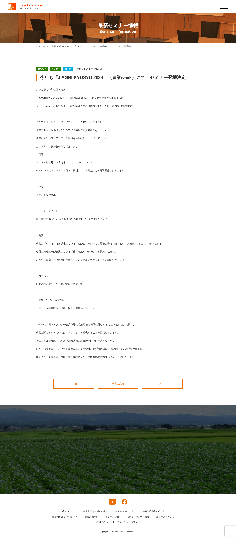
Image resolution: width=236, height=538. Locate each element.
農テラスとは (69, 511)
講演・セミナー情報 (138, 516)
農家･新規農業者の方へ (155, 511)
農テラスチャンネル (166, 516)
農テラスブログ (113, 516)
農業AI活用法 (91, 516)
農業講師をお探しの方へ (95, 511)
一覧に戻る (118, 383)
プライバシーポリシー (128, 522)
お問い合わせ (103, 522)
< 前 (74, 383)
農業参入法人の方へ (125, 511)
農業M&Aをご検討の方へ (65, 516)
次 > (162, 383)
